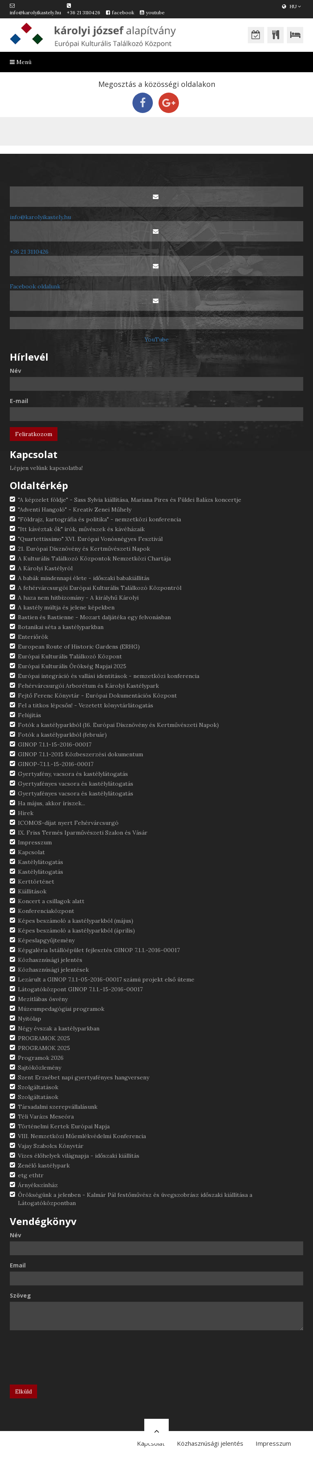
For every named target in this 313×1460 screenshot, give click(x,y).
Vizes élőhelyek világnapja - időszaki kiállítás (78, 1155)
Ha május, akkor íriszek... (51, 803)
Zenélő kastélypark (44, 1165)
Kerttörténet (36, 881)
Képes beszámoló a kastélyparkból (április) (76, 930)
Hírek (25, 813)
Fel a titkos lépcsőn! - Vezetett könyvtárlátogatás (85, 705)
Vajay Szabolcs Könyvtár (51, 1146)
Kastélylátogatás (40, 862)
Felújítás (29, 715)
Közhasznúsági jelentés (50, 960)
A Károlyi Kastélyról (45, 568)
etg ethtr (31, 1175)
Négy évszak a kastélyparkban (58, 1028)
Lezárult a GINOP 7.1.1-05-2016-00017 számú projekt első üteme (106, 979)
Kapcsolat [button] (151, 1443)
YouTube (157, 339)
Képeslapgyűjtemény (46, 940)
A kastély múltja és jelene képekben (66, 607)
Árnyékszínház (38, 1185)
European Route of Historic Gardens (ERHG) (79, 646)
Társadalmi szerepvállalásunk (57, 1106)
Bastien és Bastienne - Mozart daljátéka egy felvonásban (94, 617)
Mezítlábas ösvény (43, 999)
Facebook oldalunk (35, 286)
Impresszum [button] (273, 1443)
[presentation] (72, 1360)
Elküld (23, 1391)
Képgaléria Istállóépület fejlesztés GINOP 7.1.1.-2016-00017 (99, 950)
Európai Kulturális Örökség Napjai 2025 (72, 666)
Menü (20, 62)
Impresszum (35, 842)
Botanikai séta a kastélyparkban (61, 627)
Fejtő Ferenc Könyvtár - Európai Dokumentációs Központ (97, 695)
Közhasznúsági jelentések (53, 969)
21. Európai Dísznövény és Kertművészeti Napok (84, 548)
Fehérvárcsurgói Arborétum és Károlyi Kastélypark (88, 685)
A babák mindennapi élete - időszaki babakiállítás (84, 578)
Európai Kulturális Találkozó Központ (70, 656)
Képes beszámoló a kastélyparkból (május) (75, 920)
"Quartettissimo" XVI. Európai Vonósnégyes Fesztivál (90, 539)
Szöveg (20, 1295)
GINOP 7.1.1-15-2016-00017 (54, 744)
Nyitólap (29, 1018)
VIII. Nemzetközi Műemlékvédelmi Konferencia (82, 1136)
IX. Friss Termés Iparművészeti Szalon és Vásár (83, 832)
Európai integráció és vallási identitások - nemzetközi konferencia (108, 676)
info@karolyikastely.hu (35, 12)
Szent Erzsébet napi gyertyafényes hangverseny (83, 1077)
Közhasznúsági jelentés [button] (210, 1443)
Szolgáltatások (38, 1087)
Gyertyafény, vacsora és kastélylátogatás (73, 774)
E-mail (19, 401)
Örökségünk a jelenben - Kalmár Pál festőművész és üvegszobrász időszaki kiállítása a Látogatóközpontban (135, 1199)
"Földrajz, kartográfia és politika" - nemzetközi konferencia (99, 519)
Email (18, 1265)
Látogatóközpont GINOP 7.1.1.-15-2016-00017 (80, 989)
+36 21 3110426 (83, 12)
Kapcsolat (31, 852)
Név (15, 370)
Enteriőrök (33, 636)
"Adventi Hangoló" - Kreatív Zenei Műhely (74, 509)
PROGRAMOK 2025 (44, 1038)
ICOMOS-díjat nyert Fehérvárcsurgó (68, 822)
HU (291, 6)
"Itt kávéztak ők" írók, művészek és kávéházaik (81, 529)
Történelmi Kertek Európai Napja (64, 1126)
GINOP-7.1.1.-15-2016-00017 (55, 764)
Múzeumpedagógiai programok (61, 1008)
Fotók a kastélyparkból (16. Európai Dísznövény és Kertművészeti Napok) (118, 725)
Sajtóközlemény (39, 1067)
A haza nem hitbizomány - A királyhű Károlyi (78, 597)
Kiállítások (32, 891)
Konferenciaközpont (46, 911)
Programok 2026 (41, 1057)
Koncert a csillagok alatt (51, 901)
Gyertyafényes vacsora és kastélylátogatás (75, 783)
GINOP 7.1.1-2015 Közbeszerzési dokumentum (80, 754)
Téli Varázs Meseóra (46, 1116)
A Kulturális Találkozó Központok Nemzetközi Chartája (94, 558)
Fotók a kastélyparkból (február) (62, 734)
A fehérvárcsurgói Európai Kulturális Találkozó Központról (99, 588)
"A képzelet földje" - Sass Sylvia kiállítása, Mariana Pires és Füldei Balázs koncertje (129, 499)
